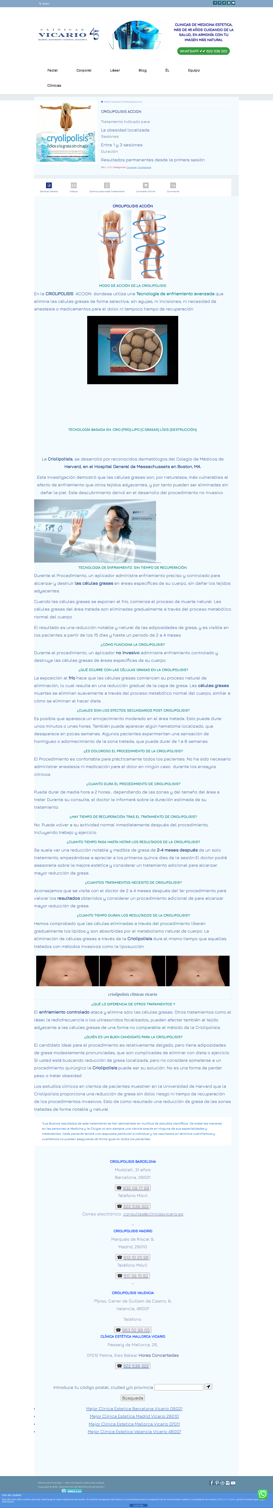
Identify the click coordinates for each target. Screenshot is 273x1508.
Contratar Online (145, 188)
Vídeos (74, 188)
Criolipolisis (144, 167)
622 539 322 (136, 1365)
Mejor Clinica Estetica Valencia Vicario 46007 (134, 1431)
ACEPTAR (138, 1505)
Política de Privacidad (50, 1482)
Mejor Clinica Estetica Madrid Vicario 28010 (134, 1416)
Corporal (132, 167)
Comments (173, 188)
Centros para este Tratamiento (107, 188)
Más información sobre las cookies (84, 1482)
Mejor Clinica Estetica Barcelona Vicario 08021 (134, 1408)
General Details (49, 188)
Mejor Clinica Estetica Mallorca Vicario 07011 (134, 1423)
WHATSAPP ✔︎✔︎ (203, 51)
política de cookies (226, 1499)
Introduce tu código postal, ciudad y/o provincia (103, 1387)
